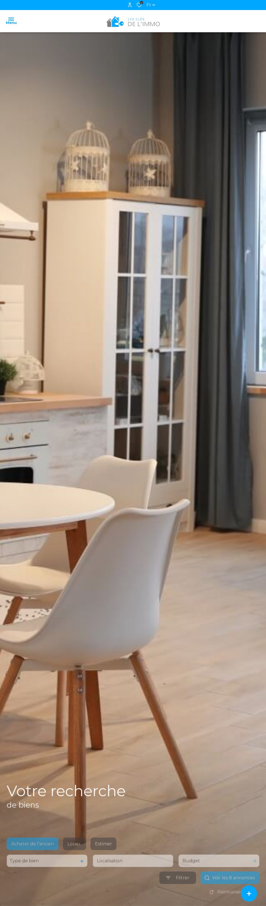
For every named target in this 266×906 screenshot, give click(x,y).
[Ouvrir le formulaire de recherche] (177, 888)
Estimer (103, 854)
